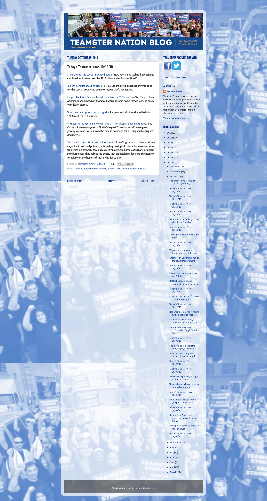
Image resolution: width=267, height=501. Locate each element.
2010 (169, 162)
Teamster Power (175, 91)
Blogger (151, 488)
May (172, 462)
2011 (169, 157)
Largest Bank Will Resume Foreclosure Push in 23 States (98, 97)
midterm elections (97, 169)
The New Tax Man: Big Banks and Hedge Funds (92, 142)
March (173, 472)
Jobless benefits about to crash (84, 86)
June (172, 457)
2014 (169, 143)
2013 (169, 147)
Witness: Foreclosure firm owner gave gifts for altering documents (103, 123)
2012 (169, 152)
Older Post (148, 181)
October (174, 177)
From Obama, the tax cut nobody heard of (90, 74)
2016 (169, 133)
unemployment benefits (134, 169)
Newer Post (75, 181)
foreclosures (81, 169)
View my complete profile (176, 118)
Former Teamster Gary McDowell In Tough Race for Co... (184, 330)
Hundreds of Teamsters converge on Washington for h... (183, 418)
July (172, 452)
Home (112, 181)
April (172, 467)
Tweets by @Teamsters (174, 77)
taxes (118, 169)
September (176, 442)
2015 (169, 138)
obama (110, 169)
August (174, 447)
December (175, 167)
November (175, 171)
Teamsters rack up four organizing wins (88, 112)
